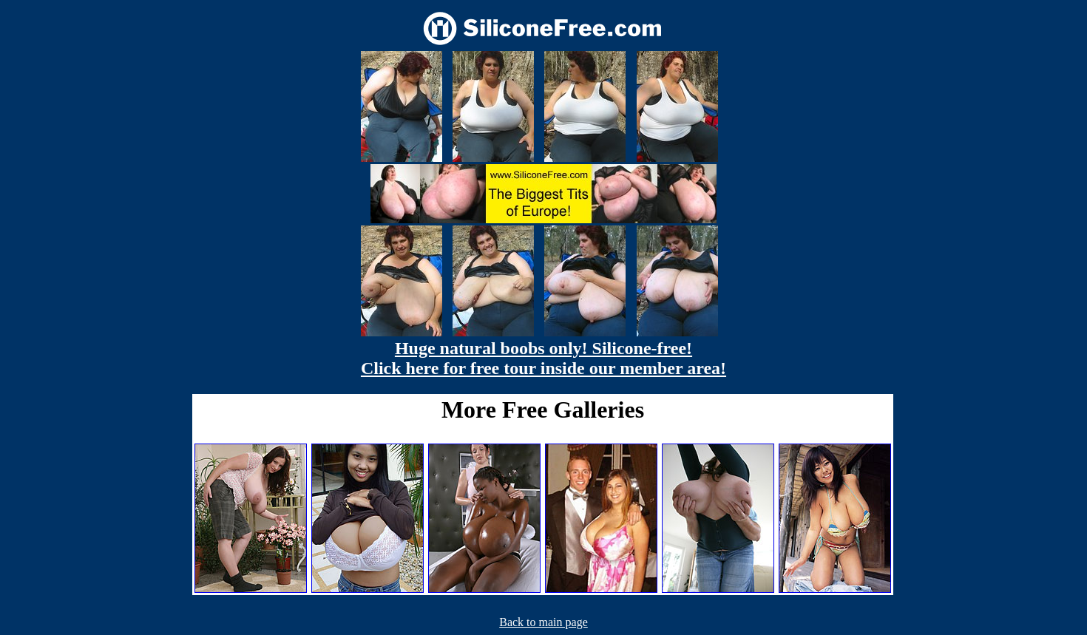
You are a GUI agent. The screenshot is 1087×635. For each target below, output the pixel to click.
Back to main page (543, 622)
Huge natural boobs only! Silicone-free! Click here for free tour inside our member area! (543, 358)
